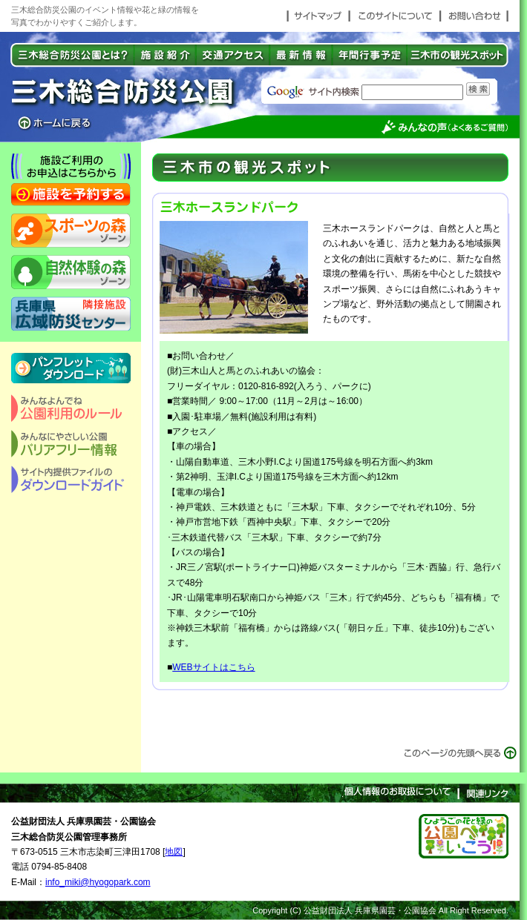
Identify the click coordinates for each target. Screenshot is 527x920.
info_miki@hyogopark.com (98, 882)
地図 (174, 852)
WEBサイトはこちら (213, 667)
